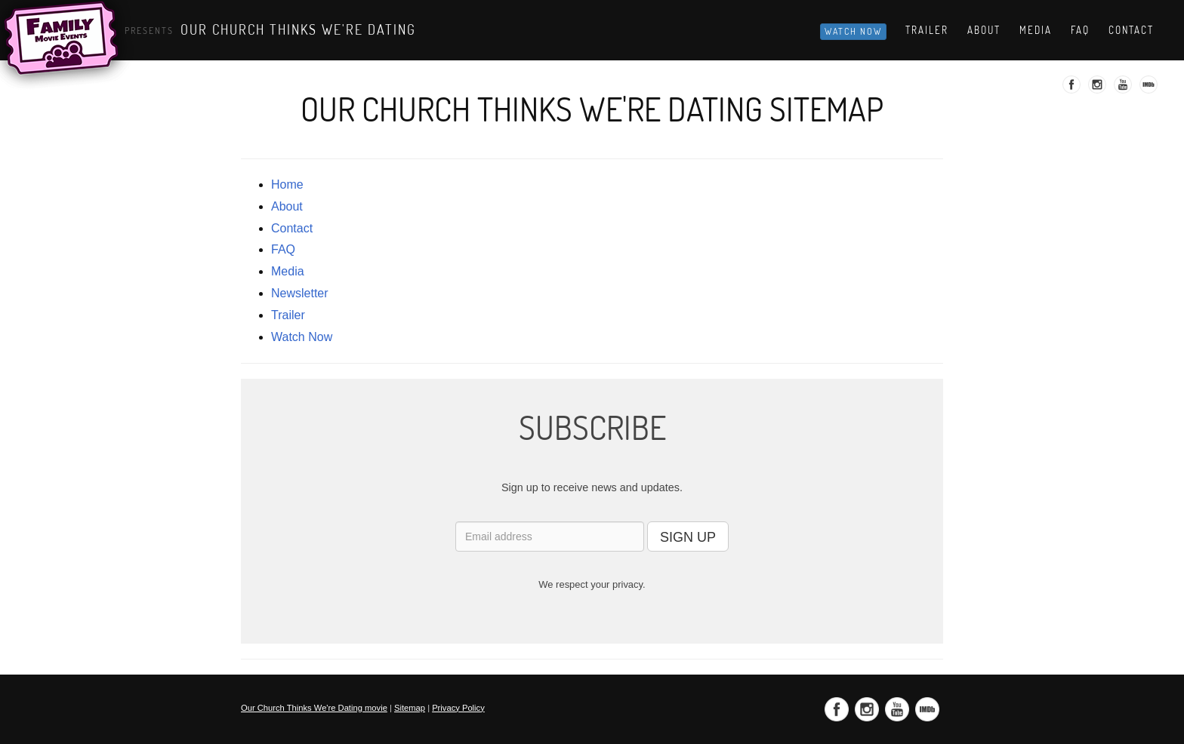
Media (1035, 30)
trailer (288, 315)
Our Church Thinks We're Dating (298, 29)
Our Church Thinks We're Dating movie (314, 707)
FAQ (283, 249)
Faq (1080, 30)
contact (292, 228)
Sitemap (409, 707)
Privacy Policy (458, 707)
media (287, 271)
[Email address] (549, 536)
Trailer (926, 30)
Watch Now (853, 31)
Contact (1131, 30)
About (984, 30)
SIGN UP (688, 537)
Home (287, 184)
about (287, 206)
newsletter (299, 293)
